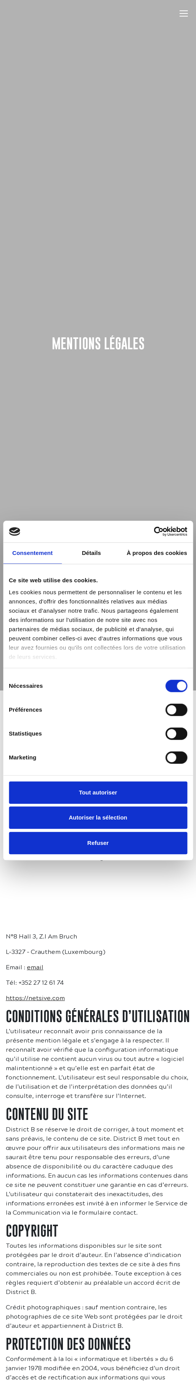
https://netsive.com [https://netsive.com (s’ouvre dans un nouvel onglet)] (35, 998)
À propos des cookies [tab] (157, 553)
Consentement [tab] (32, 553)
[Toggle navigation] (184, 13)
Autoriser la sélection (98, 817)
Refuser (98, 843)
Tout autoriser (98, 792)
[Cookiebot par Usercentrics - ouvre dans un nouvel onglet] (153, 531)
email (35, 967)
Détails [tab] (91, 553)
